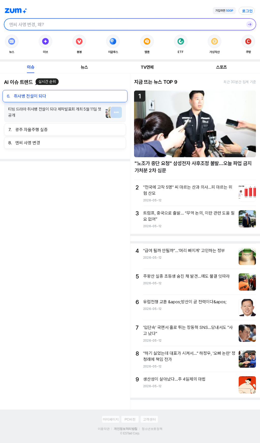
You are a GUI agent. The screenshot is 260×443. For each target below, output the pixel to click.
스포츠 (221, 67)
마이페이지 (111, 419)
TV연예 (147, 67)
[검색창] (123, 24)
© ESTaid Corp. (130, 433)
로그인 (247, 11)
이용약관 (103, 429)
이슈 (30, 67)
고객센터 (149, 419)
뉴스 (84, 67)
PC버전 (130, 419)
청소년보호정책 (152, 429)
